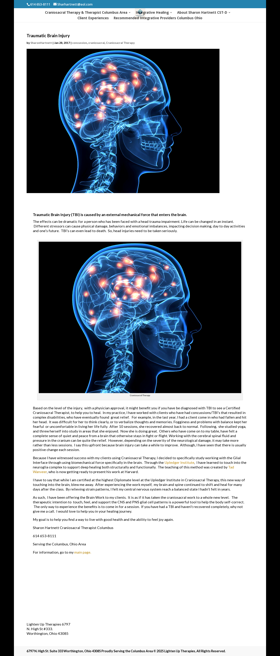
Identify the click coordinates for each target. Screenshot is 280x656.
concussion (79, 42)
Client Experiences (93, 18)
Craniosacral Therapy (120, 42)
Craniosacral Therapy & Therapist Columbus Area (86, 13)
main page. (83, 552)
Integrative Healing (152, 13)
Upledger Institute (179, 462)
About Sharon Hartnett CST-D (202, 13)
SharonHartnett (41, 42)
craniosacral (96, 42)
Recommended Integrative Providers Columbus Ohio (158, 18)
